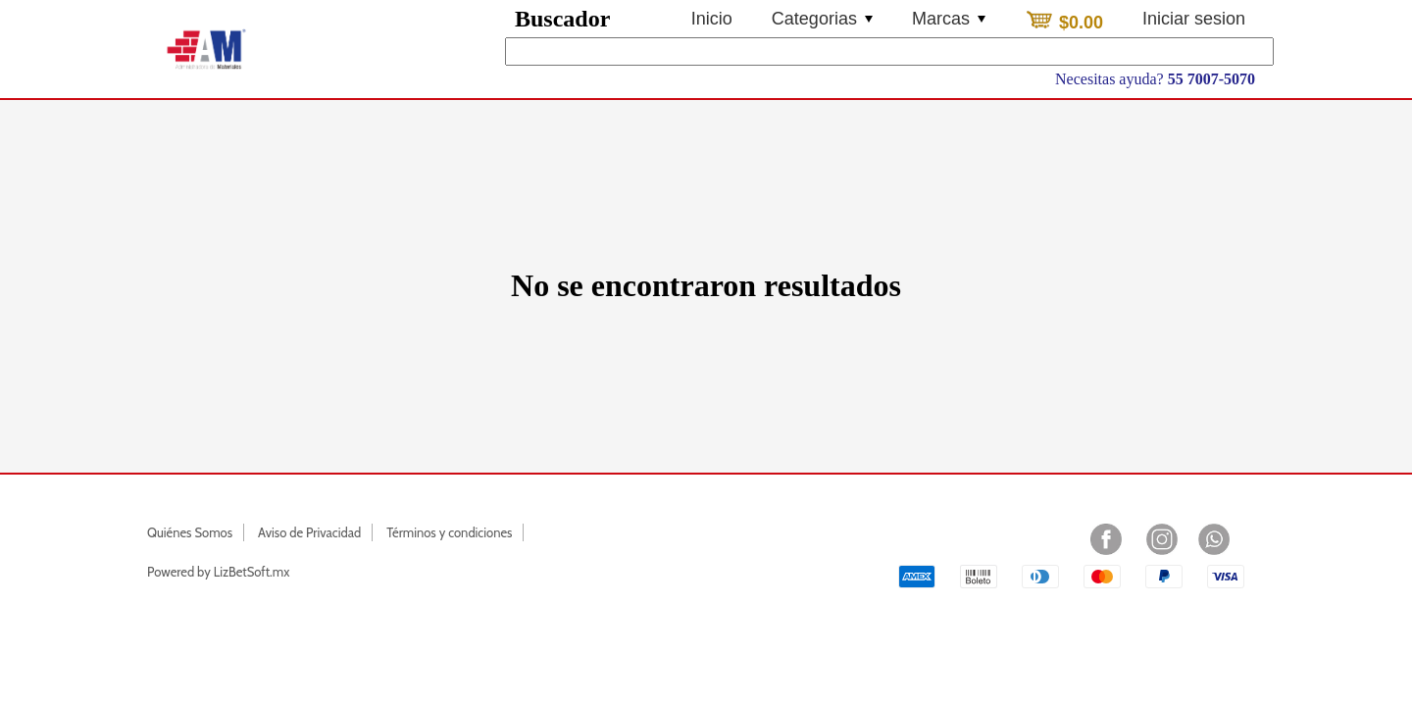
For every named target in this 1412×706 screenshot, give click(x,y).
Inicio (711, 18)
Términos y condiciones (449, 532)
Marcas (948, 18)
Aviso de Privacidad (309, 532)
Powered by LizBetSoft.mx (218, 572)
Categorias (822, 18)
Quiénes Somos (189, 532)
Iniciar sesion (1193, 18)
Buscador (562, 18)
